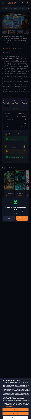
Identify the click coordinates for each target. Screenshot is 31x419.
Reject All (15, 414)
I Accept (15, 410)
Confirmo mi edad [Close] (22, 218)
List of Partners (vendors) (8, 407)
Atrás (9, 218)
